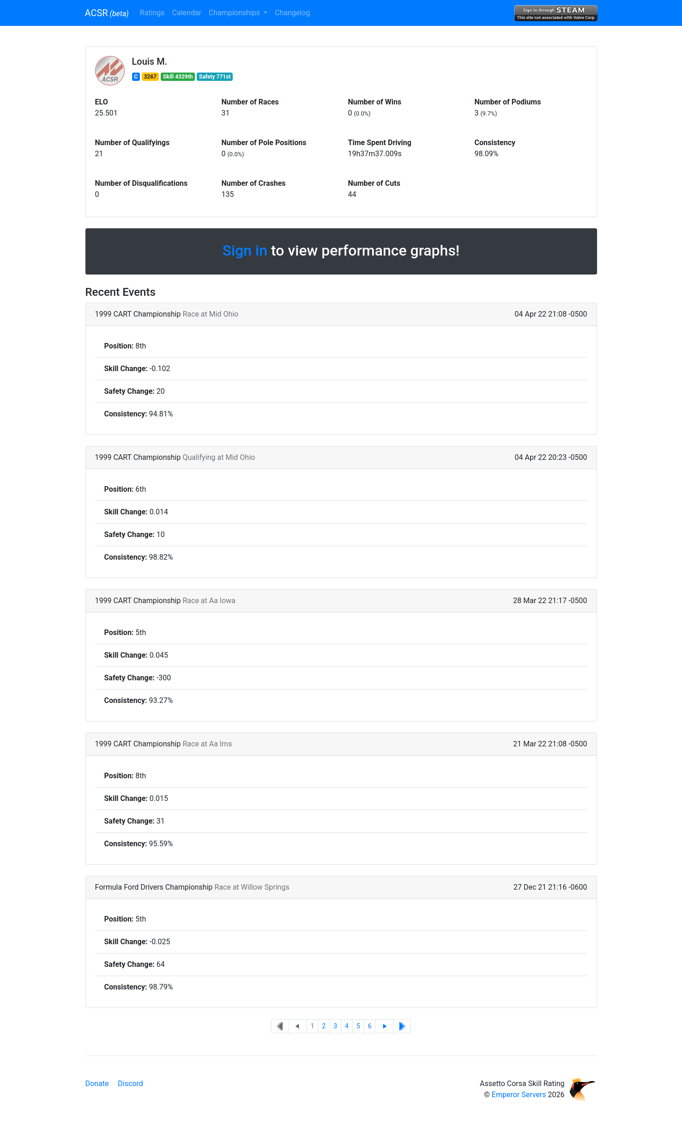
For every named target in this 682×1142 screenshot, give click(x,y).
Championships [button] (235, 12)
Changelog (292, 12)
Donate (97, 1083)
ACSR (107, 12)
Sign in (245, 250)
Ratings (152, 12)
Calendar (186, 12)
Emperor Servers (519, 1094)
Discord (130, 1083)
